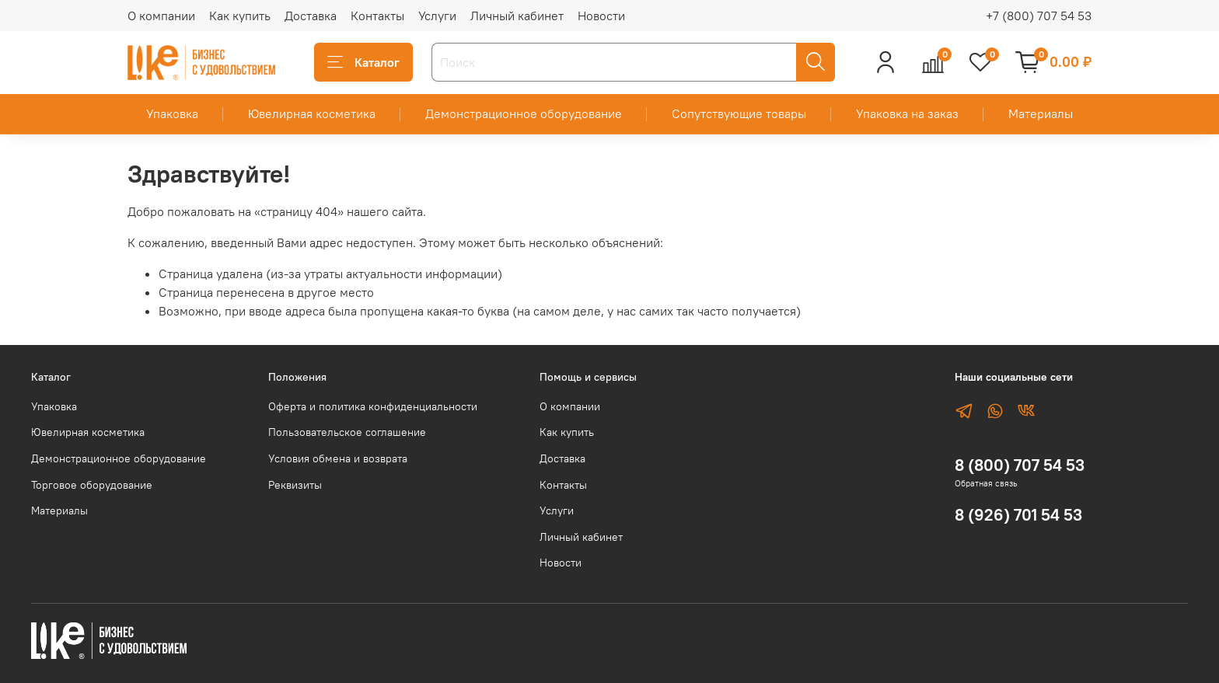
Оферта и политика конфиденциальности (372, 406)
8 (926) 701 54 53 (1018, 514)
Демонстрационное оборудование (523, 113)
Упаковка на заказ (907, 113)
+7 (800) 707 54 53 (1039, 15)
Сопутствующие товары (739, 113)
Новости (601, 15)
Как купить (240, 15)
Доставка (311, 15)
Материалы (1040, 113)
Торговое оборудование (91, 485)
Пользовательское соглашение (347, 432)
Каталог (363, 62)
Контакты (377, 15)
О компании (161, 15)
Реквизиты (295, 485)
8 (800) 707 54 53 (1020, 465)
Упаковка (172, 113)
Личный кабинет (517, 15)
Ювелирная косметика (311, 113)
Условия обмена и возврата (337, 458)
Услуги (437, 15)
